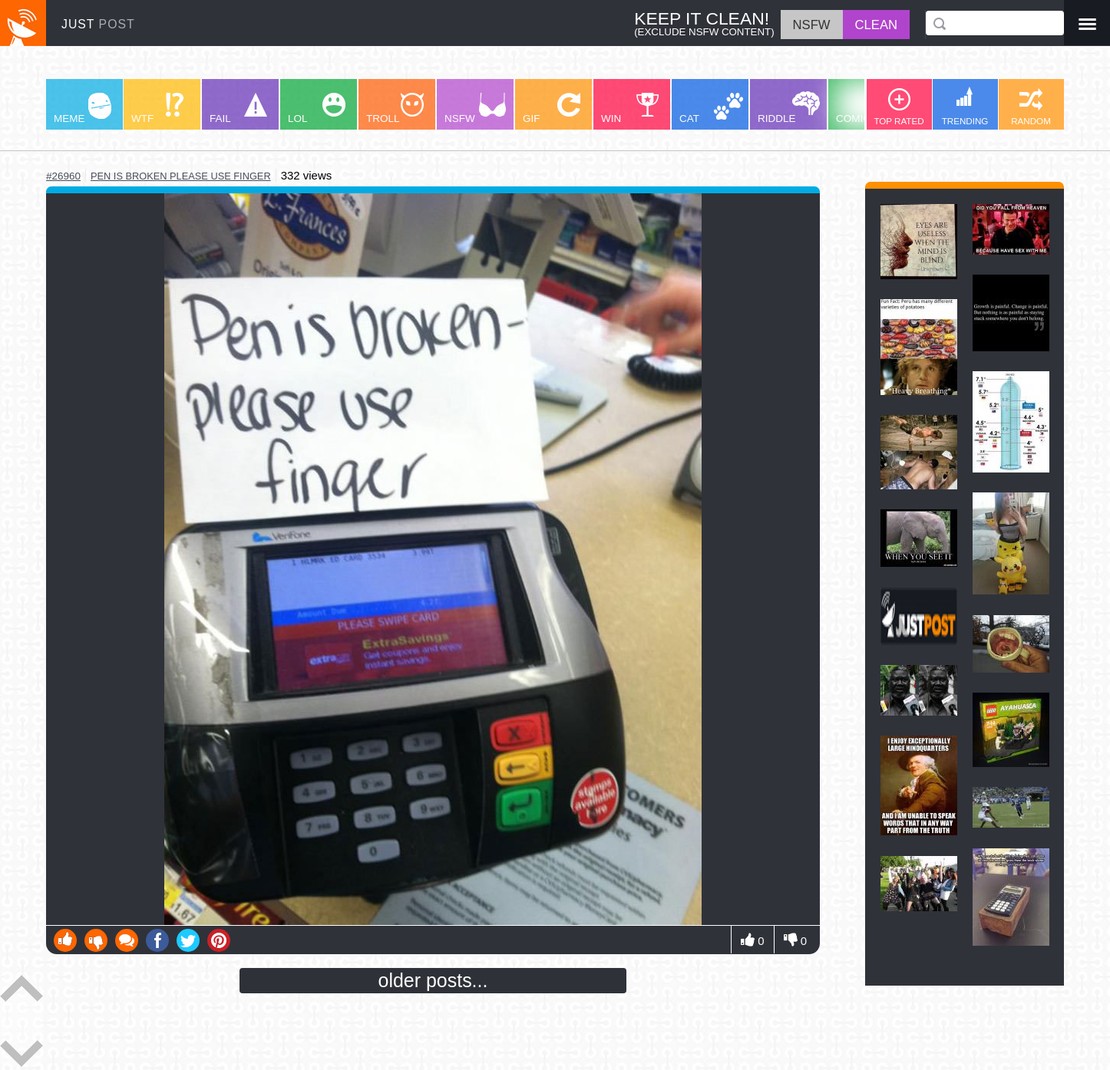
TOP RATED (898, 107)
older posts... (433, 980)
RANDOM (1031, 107)
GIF (551, 108)
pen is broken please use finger (181, 176)
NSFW (475, 108)
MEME (82, 108)
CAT (711, 108)
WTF (157, 108)
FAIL (238, 108)
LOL (316, 108)
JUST (98, 24)
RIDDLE (789, 107)
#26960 (63, 176)
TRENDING (965, 106)
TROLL (395, 108)
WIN (630, 108)
